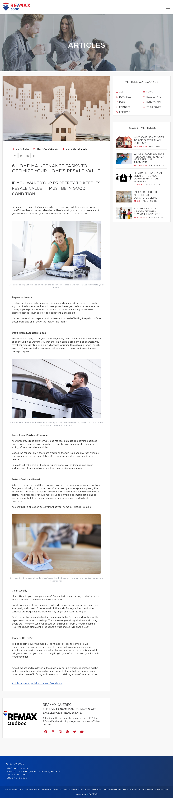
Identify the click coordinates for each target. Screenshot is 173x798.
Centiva (92, 794)
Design (121, 102)
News (148, 92)
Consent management (157, 789)
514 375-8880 (19, 778)
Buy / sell (20, 149)
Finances (123, 107)
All (119, 92)
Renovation (152, 102)
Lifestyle (123, 112)
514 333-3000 (18, 775)
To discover (152, 107)
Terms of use (137, 789)
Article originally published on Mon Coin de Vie (37, 683)
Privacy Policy (122, 789)
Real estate (152, 97)
